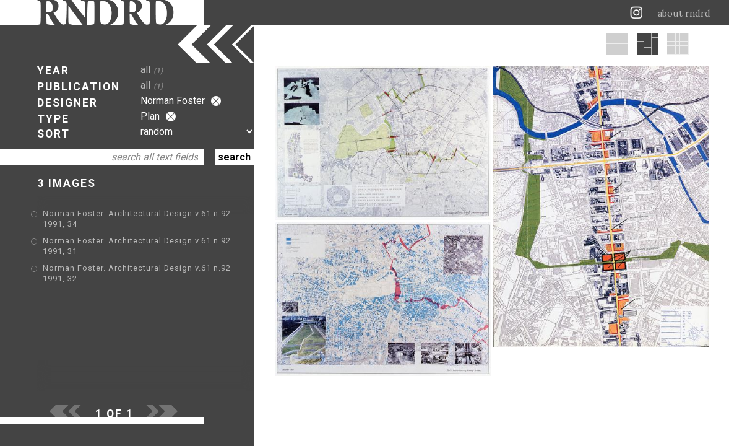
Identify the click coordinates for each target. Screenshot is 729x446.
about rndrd (684, 13)
